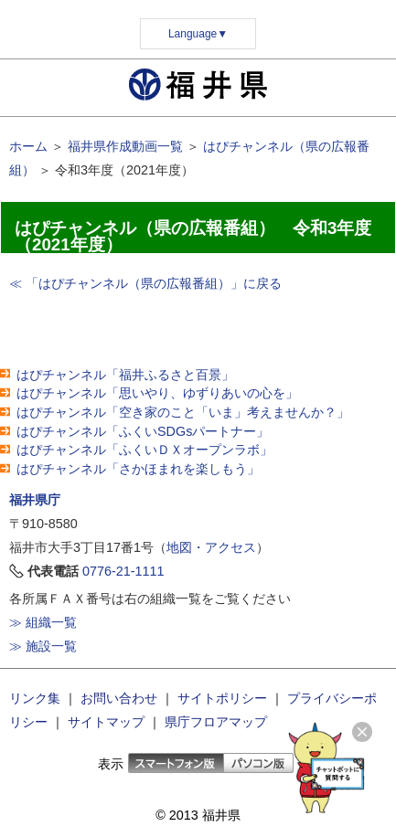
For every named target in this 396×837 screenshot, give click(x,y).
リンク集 (34, 698)
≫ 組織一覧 (43, 622)
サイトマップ (106, 722)
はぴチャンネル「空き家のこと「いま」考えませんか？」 (182, 412)
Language (198, 33)
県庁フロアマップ (216, 722)
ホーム (28, 146)
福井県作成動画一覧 (125, 146)
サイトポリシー (222, 698)
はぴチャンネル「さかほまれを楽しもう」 (138, 468)
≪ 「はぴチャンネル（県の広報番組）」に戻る (145, 283)
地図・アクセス (211, 547)
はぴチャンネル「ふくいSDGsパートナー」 (142, 431)
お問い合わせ (118, 698)
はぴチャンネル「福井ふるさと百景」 (125, 374)
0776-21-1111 (123, 571)
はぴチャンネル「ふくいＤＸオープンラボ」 (144, 449)
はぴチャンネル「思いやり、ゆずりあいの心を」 (157, 393)
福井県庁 (34, 500)
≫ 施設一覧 (43, 646)
